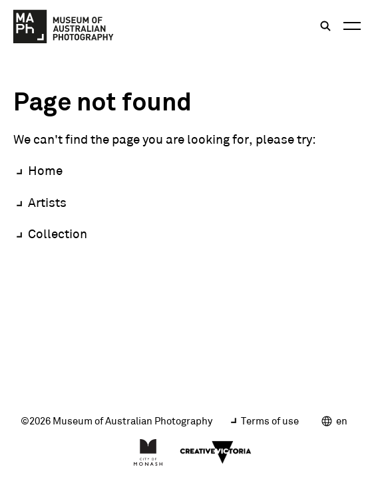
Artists (47, 202)
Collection (57, 233)
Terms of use (270, 420)
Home (45, 170)
